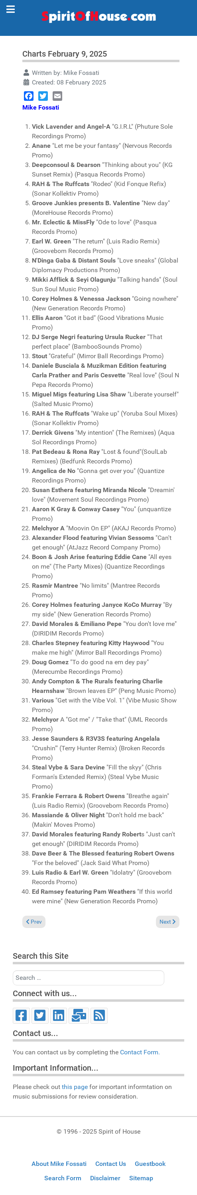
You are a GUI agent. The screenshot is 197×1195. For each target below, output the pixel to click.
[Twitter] (40, 1016)
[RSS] (99, 1016)
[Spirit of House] (98, 19)
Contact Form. (140, 1052)
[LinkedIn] (58, 1016)
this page (75, 1087)
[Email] (79, 1016)
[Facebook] (21, 1016)
